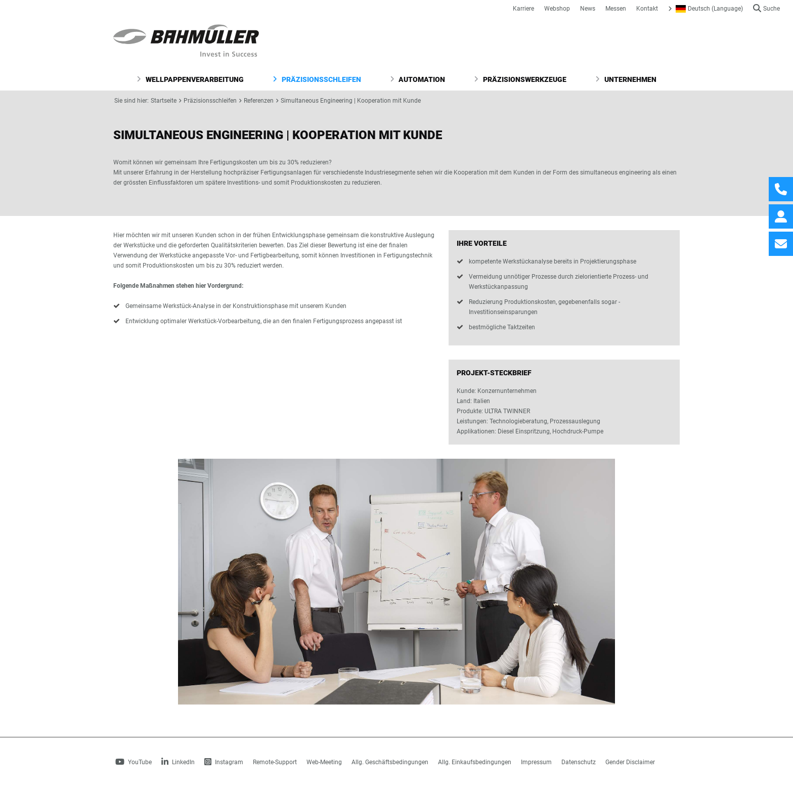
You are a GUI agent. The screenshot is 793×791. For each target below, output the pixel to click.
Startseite (164, 100)
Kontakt (647, 8)
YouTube (133, 762)
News (587, 8)
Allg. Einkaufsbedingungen (474, 762)
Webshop (557, 8)
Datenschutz (578, 762)
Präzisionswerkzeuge (520, 79)
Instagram (223, 762)
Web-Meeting (324, 762)
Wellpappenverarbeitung (190, 79)
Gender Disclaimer (630, 762)
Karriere (523, 8)
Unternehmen (625, 79)
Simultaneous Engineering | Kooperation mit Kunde (351, 100)
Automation (418, 79)
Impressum (536, 762)
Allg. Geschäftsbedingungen (389, 762)
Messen (615, 8)
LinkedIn (178, 762)
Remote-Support (275, 762)
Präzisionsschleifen (317, 79)
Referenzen (259, 100)
